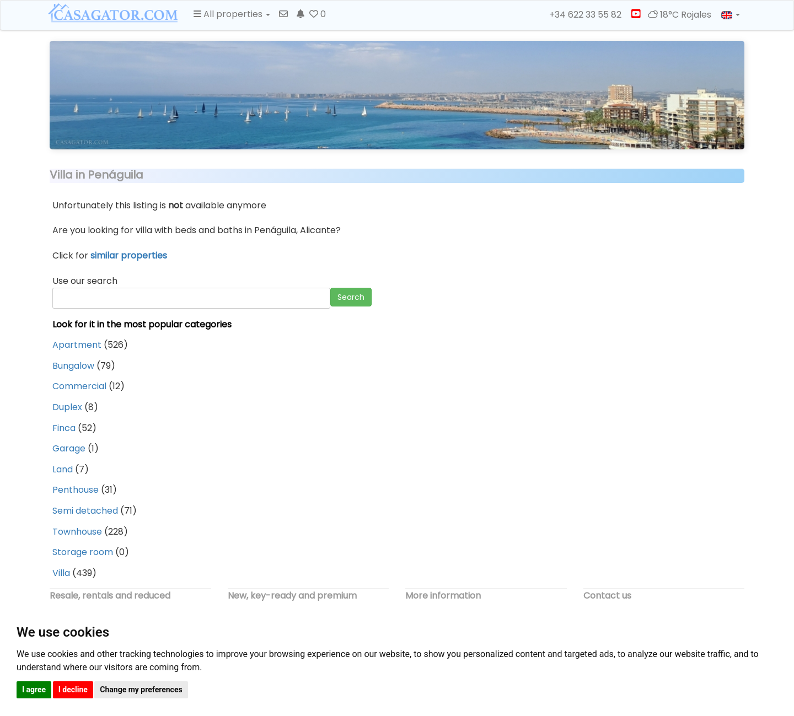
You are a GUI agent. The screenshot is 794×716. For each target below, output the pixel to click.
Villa (61, 573)
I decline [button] (73, 689)
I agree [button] (34, 689)
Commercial (79, 386)
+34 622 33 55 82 (580, 15)
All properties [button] (232, 14)
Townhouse (77, 531)
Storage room (82, 552)
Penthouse (75, 489)
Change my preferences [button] (141, 689)
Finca (64, 428)
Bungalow (73, 365)
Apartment (76, 344)
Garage (68, 448)
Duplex (67, 407)
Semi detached (85, 510)
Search (350, 297)
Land (62, 469)
